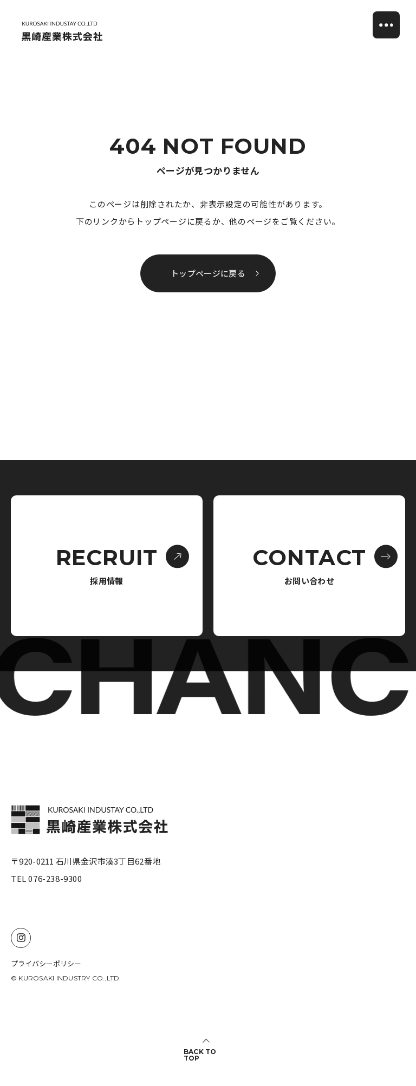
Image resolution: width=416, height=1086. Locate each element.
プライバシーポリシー (46, 963)
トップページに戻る (215, 274)
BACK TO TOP (200, 1055)
